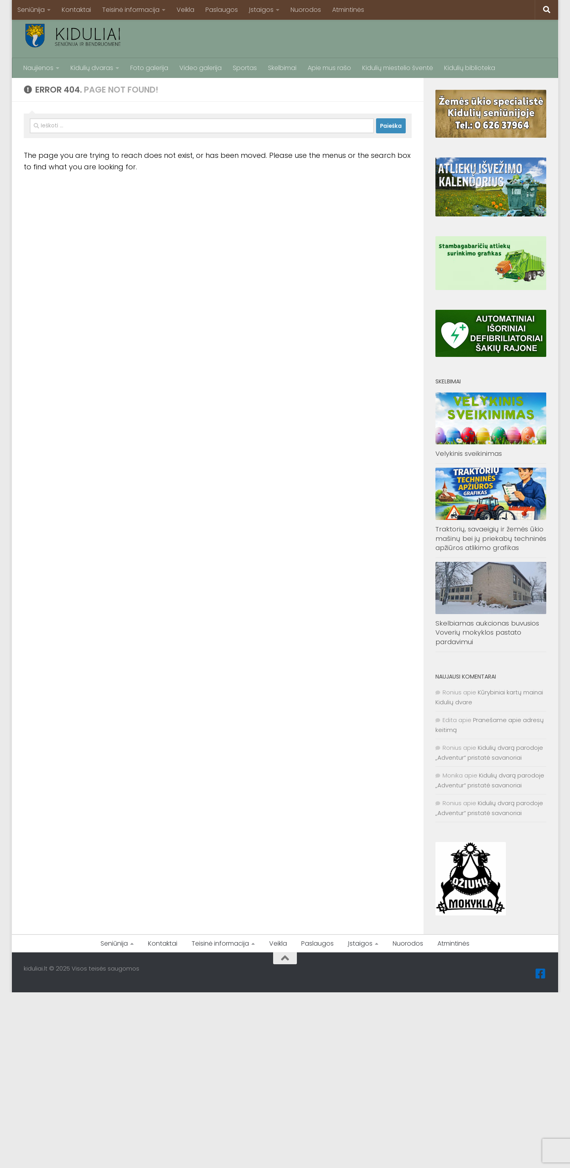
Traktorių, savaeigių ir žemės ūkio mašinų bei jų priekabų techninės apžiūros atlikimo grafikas (490, 538)
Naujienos (38, 67)
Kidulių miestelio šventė (397, 67)
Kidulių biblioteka (469, 67)
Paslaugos (221, 9)
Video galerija (200, 67)
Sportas (245, 67)
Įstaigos (261, 9)
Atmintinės (348, 9)
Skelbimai (282, 67)
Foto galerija (149, 67)
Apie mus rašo (329, 67)
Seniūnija (31, 9)
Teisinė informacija (131, 9)
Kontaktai (76, 9)
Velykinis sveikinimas (468, 453)
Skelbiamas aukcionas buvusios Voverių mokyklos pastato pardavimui (487, 632)
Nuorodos (306, 9)
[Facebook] (540, 973)
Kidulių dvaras (91, 67)
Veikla (185, 9)
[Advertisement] (402, 37)
